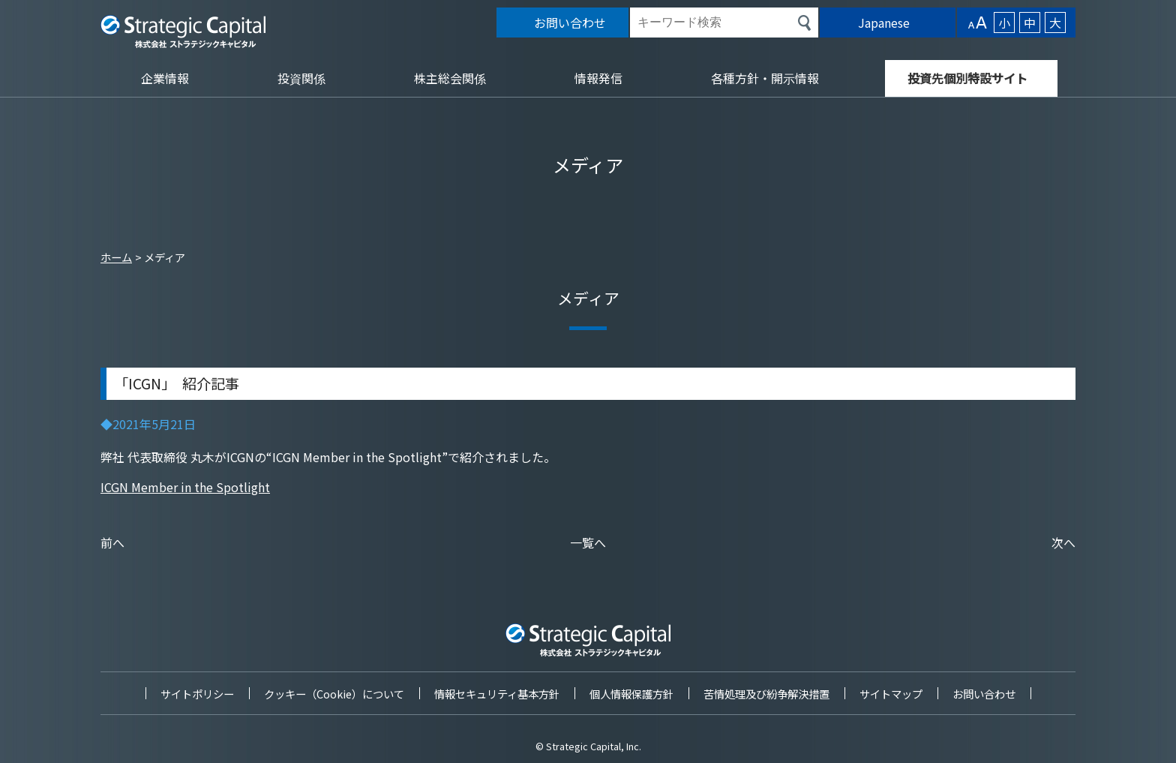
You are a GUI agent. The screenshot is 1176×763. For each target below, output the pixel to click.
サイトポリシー (197, 693)
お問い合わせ (984, 693)
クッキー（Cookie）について (334, 693)
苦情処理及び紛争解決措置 (767, 693)
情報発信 (598, 78)
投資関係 (302, 78)
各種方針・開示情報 (765, 78)
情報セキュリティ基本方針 (497, 693)
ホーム (116, 257)
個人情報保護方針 (632, 693)
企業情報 (165, 78)
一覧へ (588, 542)
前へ (112, 542)
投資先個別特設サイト (968, 78)
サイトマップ (891, 693)
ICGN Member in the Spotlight (185, 487)
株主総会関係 (450, 78)
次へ (1064, 542)
